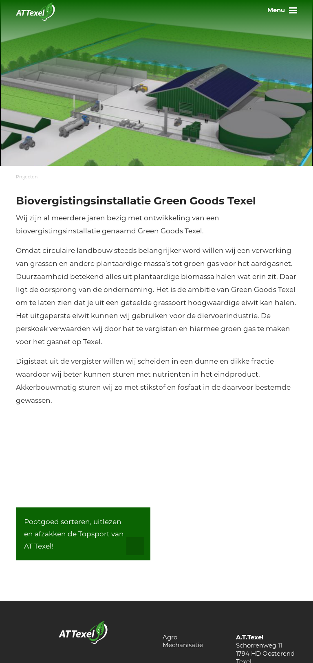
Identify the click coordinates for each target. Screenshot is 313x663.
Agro (170, 637)
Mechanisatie (183, 645)
